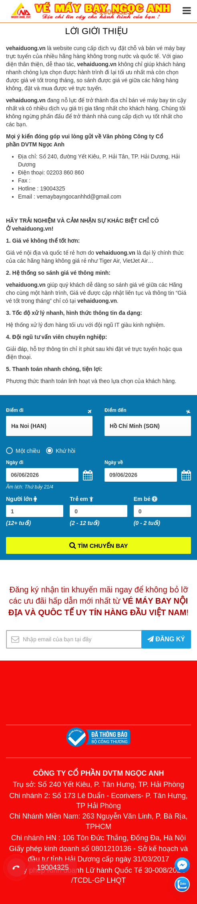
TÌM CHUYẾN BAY (98, 545)
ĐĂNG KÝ (166, 639)
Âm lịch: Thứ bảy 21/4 (29, 487)
